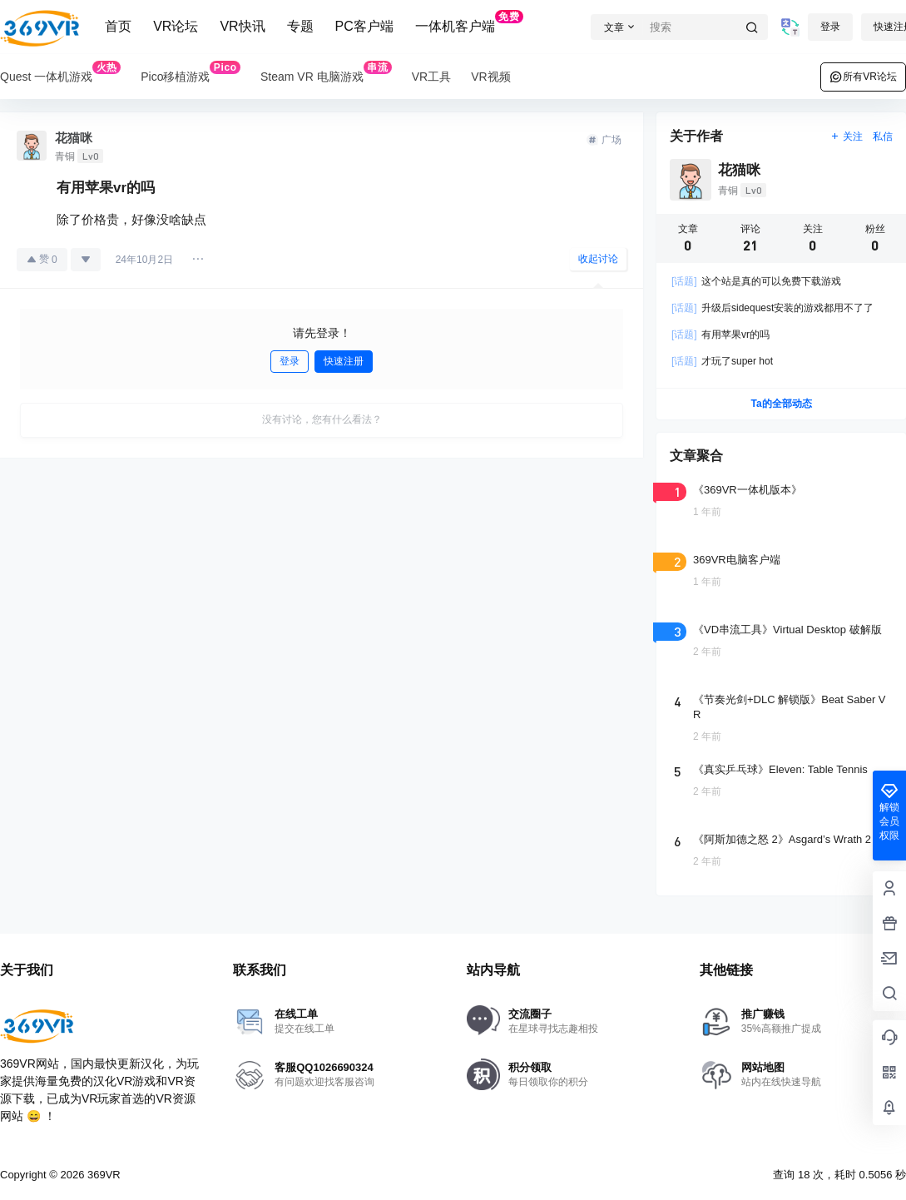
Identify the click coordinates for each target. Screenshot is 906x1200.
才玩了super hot (722, 361)
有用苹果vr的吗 (720, 334)
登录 (830, 26)
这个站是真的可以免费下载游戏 (756, 281)
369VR (102, 1174)
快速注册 (344, 361)
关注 (846, 136)
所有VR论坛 (863, 76)
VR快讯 (242, 26)
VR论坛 (175, 26)
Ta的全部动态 (780, 403)
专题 (300, 26)
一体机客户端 (469, 21)
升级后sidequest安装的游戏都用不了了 (772, 308)
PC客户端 (364, 26)
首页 (118, 26)
